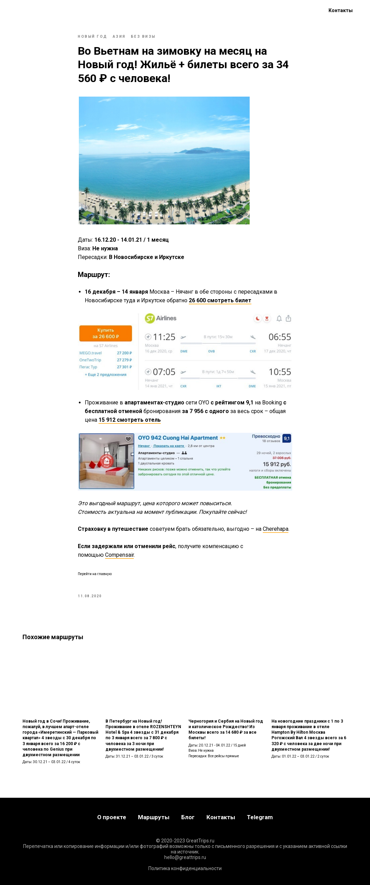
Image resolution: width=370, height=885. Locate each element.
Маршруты (53, 10)
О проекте (115, 10)
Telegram (260, 817)
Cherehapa (275, 529)
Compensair (119, 555)
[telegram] (302, 10)
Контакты (341, 10)
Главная (17, 10)
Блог (84, 10)
